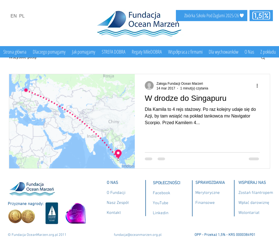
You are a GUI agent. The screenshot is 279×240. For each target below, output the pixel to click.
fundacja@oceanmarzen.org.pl (137, 235)
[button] (263, 58)
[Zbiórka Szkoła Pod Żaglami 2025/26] (211, 15)
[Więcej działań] (259, 85)
